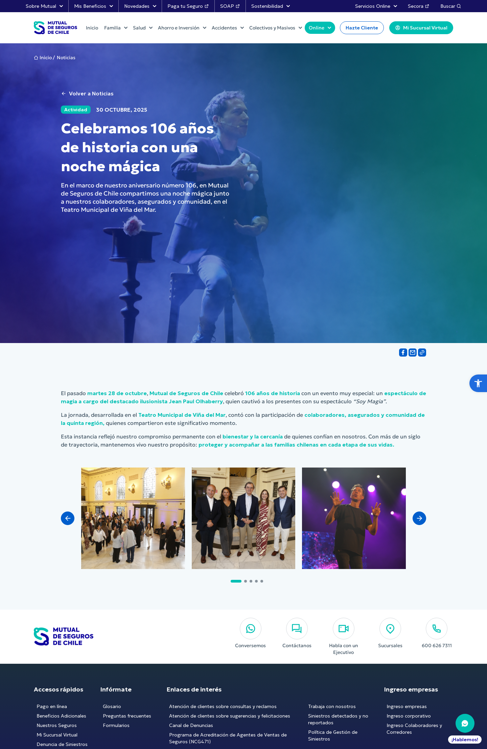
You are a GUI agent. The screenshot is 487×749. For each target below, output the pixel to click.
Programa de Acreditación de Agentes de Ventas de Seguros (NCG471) (228, 738)
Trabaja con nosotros (332, 706)
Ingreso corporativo (409, 716)
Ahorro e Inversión (182, 28)
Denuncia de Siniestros (62, 744)
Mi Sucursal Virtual (57, 735)
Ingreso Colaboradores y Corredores (414, 728)
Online (320, 28)
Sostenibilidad (270, 6)
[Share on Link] (422, 352)
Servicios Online (376, 6)
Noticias (66, 57)
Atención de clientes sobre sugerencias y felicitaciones (229, 716)
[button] (478, 383)
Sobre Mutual (44, 6)
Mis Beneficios (93, 6)
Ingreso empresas (407, 706)
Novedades (140, 6)
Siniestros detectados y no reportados (338, 719)
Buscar (450, 6)
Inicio (46, 57)
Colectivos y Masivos (275, 28)
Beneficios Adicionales (61, 716)
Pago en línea (52, 706)
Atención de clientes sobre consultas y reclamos (223, 706)
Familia (115, 28)
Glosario (112, 706)
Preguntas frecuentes (127, 716)
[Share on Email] (413, 352)
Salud (143, 28)
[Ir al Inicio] (55, 28)
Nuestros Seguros (57, 725)
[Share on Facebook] (403, 352)
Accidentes (228, 28)
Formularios (116, 725)
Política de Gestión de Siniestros (332, 735)
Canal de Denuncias (191, 725)
